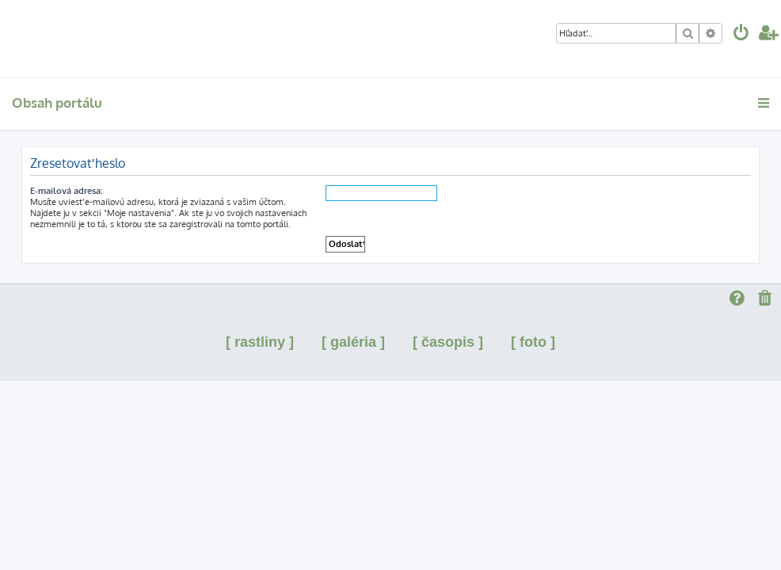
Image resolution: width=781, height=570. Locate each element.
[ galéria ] (353, 342)
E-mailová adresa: (66, 190)
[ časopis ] (448, 342)
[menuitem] (741, 34)
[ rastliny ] (260, 342)
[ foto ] (533, 342)
